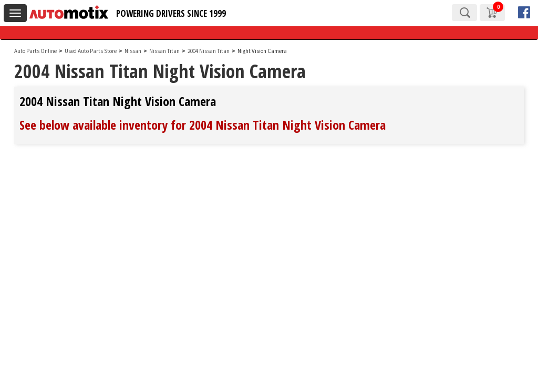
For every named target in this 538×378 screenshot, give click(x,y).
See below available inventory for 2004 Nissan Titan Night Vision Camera (202, 124)
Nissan (133, 51)
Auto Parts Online (35, 51)
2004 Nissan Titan (209, 51)
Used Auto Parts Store (91, 51)
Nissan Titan (165, 51)
